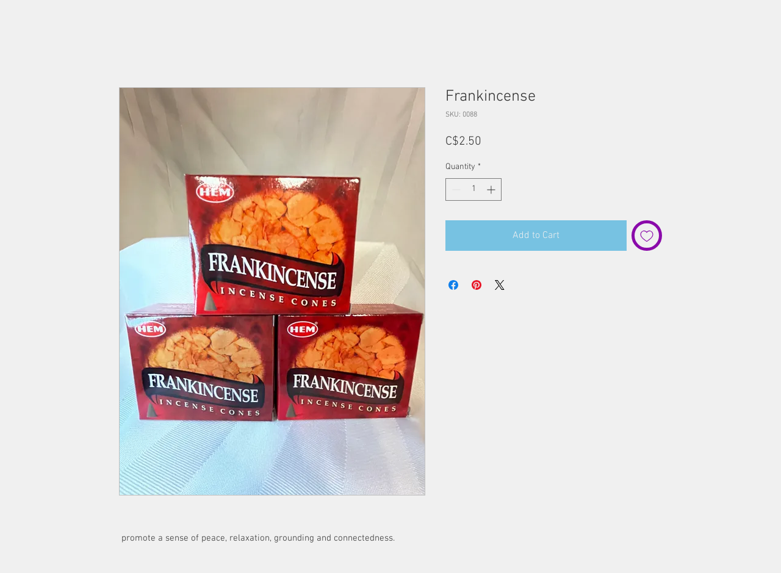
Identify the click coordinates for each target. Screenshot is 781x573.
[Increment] (492, 189)
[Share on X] (499, 285)
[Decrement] (454, 189)
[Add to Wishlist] (647, 235)
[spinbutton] (473, 189)
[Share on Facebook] (453, 285)
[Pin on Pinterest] (476, 285)
